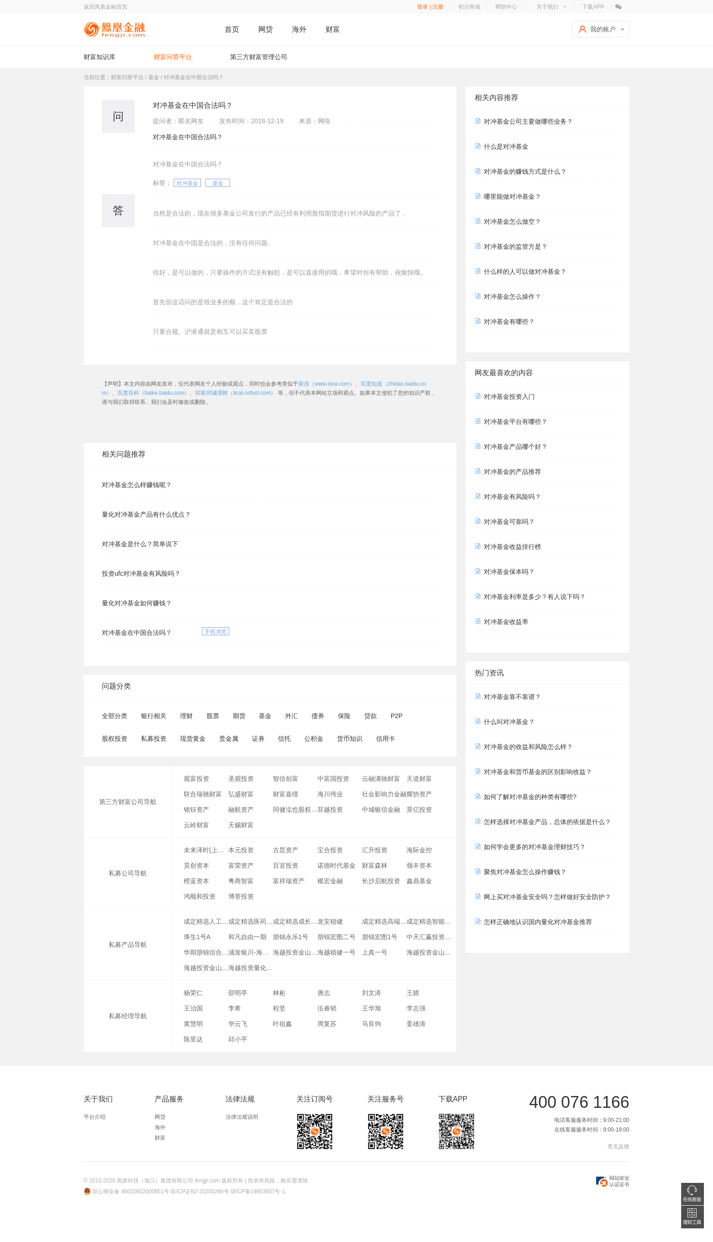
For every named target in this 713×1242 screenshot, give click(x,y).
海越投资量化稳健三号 (250, 967)
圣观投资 (241, 778)
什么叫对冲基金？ (509, 721)
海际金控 (419, 850)
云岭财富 (196, 825)
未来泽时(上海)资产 (206, 850)
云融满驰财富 (381, 778)
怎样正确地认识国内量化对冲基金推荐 (538, 921)
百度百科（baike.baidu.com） (153, 393)
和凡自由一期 (247, 936)
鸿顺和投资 (200, 896)
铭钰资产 (196, 809)
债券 (317, 715)
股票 (212, 715)
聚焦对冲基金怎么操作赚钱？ (525, 871)
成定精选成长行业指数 (295, 921)
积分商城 (469, 7)
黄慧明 (193, 1023)
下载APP (593, 7)
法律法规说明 (242, 1117)
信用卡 (385, 738)
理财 (186, 715)
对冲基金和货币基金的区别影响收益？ (538, 771)
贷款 (370, 715)
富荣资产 (241, 865)
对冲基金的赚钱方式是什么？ (525, 171)
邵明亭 (237, 992)
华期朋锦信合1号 (206, 952)
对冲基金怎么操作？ (512, 296)
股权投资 (114, 738)
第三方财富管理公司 (258, 56)
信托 (284, 738)
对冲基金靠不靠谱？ (512, 696)
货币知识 (349, 738)
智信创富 (285, 778)
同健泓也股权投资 (295, 809)
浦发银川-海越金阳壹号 (250, 952)
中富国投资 (333, 778)
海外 (299, 29)
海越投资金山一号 (295, 952)
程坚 (279, 1008)
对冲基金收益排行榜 (512, 546)
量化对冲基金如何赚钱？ (137, 603)
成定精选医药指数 (250, 921)
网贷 (265, 29)
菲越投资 (330, 809)
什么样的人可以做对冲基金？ (525, 271)
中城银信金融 (381, 809)
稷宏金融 (330, 881)
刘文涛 (371, 992)
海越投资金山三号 (429, 952)
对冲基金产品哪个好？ (515, 446)
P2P (396, 715)
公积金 (313, 738)
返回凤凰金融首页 (105, 7)
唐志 (323, 992)
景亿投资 (419, 809)
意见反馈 (618, 1146)
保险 (344, 715)
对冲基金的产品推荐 (512, 471)
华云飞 (237, 1023)
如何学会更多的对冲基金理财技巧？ (535, 846)
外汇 (291, 715)
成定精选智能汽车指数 (429, 921)
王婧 (413, 992)
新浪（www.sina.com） (326, 384)
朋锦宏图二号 (336, 936)
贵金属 (228, 738)
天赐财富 (241, 825)
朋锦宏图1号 (379, 936)
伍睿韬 (326, 1008)
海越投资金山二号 (206, 967)
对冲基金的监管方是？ (515, 246)
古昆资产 (285, 850)
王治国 (193, 1008)
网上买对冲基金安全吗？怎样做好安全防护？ (547, 896)
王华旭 (371, 1008)
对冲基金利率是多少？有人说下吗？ (535, 596)
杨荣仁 (193, 992)
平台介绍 (94, 1117)
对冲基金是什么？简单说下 (140, 544)
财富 (333, 29)
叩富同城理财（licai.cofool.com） (235, 393)
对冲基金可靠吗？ (509, 521)
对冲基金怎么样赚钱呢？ (137, 484)
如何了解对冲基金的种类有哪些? (530, 796)
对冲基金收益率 (506, 621)
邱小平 (237, 1039)
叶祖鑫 (282, 1023)
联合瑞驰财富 (203, 794)
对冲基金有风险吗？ (512, 496)
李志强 (416, 1008)
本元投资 (241, 850)
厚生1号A (197, 936)
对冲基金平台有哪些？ (515, 421)
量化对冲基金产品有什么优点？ (146, 514)
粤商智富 (241, 881)
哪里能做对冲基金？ (512, 196)
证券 (258, 738)
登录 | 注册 (430, 7)
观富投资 (196, 778)
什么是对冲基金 (506, 146)
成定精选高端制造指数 (384, 921)
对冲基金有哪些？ (509, 321)
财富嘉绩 (285, 794)
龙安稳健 (330, 921)
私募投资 (153, 738)
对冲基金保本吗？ (509, 571)
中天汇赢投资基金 (429, 936)
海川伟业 (330, 794)
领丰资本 (419, 865)
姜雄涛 (416, 1023)
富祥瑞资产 (289, 881)
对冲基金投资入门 (509, 396)
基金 (217, 183)
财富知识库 (99, 56)
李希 (234, 1008)
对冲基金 (187, 183)
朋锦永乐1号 (290, 936)
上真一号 (374, 952)
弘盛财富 (241, 794)
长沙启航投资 (381, 881)
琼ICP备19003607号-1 (258, 1191)
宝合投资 (330, 850)
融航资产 (241, 809)
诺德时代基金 (336, 865)
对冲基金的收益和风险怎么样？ (528, 746)
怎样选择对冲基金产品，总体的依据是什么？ (547, 821)
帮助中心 (506, 7)
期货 (239, 715)
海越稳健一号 (336, 952)
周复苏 (326, 1023)
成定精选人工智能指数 (206, 921)
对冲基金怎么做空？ (512, 221)
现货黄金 (193, 738)
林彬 (279, 992)
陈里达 (193, 1039)
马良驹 (371, 1023)
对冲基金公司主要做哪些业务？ (528, 121)
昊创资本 (196, 865)
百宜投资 (285, 865)
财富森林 (374, 865)
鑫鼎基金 (419, 881)
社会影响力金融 (384, 794)
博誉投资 (241, 896)
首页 (232, 29)
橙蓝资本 (196, 881)
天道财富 (419, 778)
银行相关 (153, 715)
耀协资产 (419, 794)
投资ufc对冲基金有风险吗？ (141, 573)
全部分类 (114, 715)
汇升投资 (374, 850)
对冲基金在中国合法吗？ (137, 632)
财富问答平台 (173, 56)
